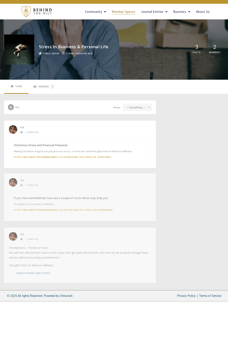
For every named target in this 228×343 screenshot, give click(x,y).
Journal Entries (154, 11)
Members (46, 86)
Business (181, 11)
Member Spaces (123, 11)
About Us (203, 11)
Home (18, 86)
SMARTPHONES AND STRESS (33, 271)
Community (95, 11)
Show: (116, 107)
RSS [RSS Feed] (17, 107)
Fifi (22, 127)
